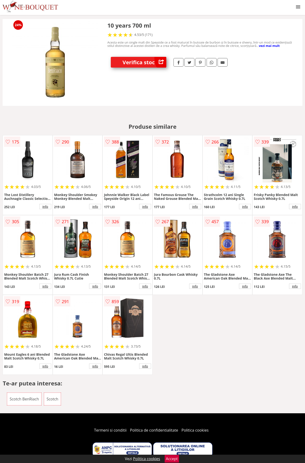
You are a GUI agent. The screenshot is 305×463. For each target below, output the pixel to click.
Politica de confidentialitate (154, 430)
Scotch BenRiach (24, 399)
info (45, 206)
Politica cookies (195, 430)
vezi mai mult (269, 46)
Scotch (52, 399)
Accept (172, 458)
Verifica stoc (144, 62)
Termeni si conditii (110, 430)
